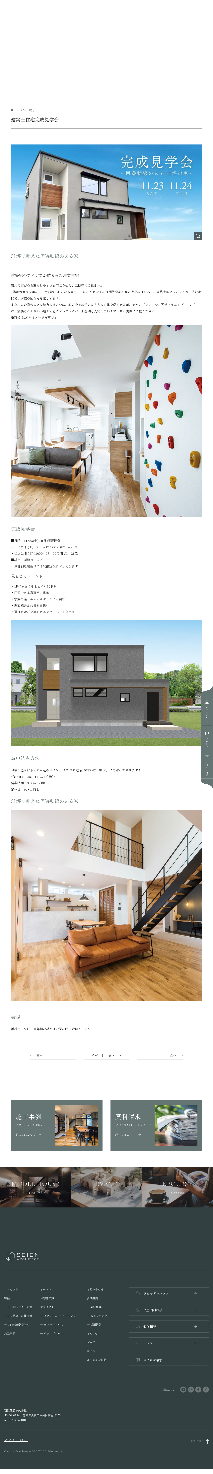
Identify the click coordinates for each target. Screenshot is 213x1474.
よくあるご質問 (96, 1360)
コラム (91, 1351)
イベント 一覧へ (106, 1055)
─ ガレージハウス (51, 1325)
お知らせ (92, 1333)
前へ (39, 1055)
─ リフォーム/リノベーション (59, 1316)
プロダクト (47, 1307)
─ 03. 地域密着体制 (16, 1325)
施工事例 (9, 1333)
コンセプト (11, 1289)
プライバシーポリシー (16, 1444)
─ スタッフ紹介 (97, 1316)
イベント (45, 1289)
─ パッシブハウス (51, 1333)
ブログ (91, 1342)
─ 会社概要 (94, 1307)
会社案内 (92, 1298)
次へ (173, 1055)
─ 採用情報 (94, 1325)
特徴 (7, 1298)
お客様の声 (47, 1298)
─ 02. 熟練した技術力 (18, 1316)
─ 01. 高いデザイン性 (18, 1307)
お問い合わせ (95, 1289)
